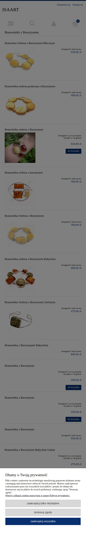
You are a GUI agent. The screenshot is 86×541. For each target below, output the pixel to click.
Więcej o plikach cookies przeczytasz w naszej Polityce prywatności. (37, 495)
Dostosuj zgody (43, 512)
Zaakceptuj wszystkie (42, 521)
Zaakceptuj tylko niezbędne (43, 503)
